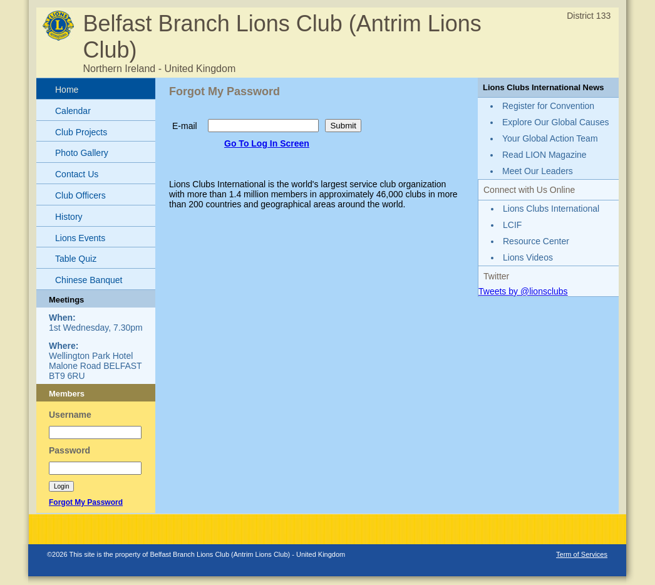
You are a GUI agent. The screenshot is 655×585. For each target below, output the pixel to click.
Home (66, 90)
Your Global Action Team (550, 138)
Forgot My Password (86, 502)
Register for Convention (548, 106)
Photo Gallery (81, 153)
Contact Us (76, 174)
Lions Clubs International (551, 209)
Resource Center (536, 241)
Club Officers (80, 195)
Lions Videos (528, 257)
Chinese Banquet (88, 280)
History (69, 217)
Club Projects (81, 132)
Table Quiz (75, 259)
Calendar (73, 111)
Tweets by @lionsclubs (523, 291)
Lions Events (80, 238)
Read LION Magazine (544, 155)
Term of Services (581, 554)
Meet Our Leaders (537, 171)
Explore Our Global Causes (555, 122)
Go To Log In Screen (266, 143)
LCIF (512, 225)
